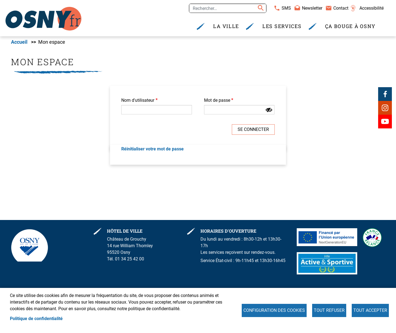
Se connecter (253, 130)
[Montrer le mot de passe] (269, 110)
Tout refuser (329, 310)
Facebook (385, 94)
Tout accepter (370, 310)
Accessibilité (371, 8)
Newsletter (312, 8)
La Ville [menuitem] (226, 26)
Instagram (385, 108)
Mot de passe (217, 100)
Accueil (19, 42)
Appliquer (259, 8)
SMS (286, 8)
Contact (340, 8)
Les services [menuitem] (281, 26)
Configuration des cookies (274, 310)
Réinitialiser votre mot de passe (152, 149)
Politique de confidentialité (36, 318)
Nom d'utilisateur (137, 100)
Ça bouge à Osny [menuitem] (350, 26)
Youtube (385, 122)
